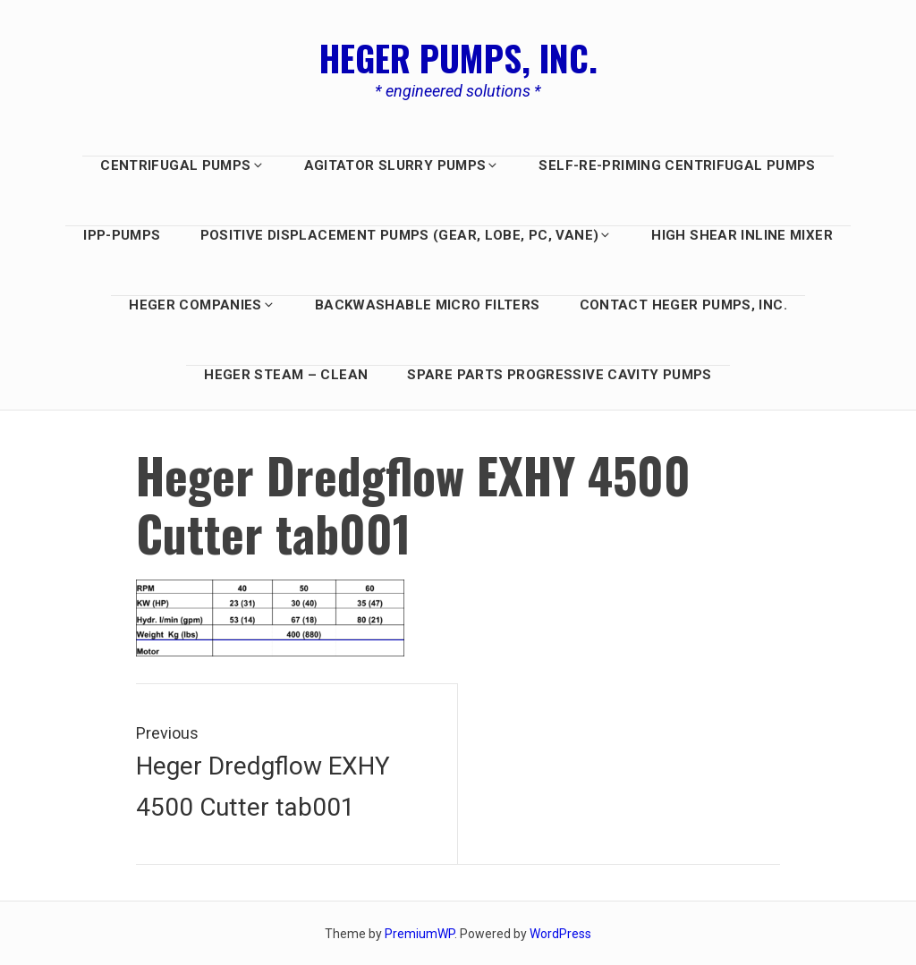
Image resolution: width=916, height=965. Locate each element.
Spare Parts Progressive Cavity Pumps (559, 375)
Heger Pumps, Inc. (458, 57)
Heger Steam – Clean (286, 375)
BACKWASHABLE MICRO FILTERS (427, 305)
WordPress (560, 934)
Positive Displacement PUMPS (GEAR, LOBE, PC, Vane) (406, 235)
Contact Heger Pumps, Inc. (683, 305)
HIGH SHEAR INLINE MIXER (742, 235)
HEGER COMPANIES (202, 305)
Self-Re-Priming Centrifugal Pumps (677, 165)
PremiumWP (419, 934)
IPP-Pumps (121, 235)
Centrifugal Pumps (182, 165)
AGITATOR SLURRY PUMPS (402, 165)
